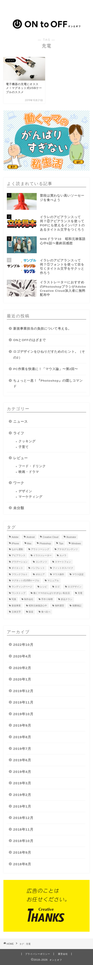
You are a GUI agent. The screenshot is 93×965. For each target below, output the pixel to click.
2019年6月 (22, 760)
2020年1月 (22, 679)
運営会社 (63, 954)
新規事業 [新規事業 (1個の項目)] (16, 605)
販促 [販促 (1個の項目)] (31, 611)
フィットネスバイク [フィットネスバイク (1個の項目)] (63, 568)
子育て (23, 447)
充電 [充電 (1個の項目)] (80, 593)
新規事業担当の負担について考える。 (42, 328)
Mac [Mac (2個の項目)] (29, 543)
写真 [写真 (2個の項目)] (14, 599)
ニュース (20, 421)
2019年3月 (22, 783)
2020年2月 (22, 668)
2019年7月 (22, 749)
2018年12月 (23, 818)
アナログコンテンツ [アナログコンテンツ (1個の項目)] (67, 549)
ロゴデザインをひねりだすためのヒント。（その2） (49, 354)
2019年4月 (22, 772)
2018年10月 (23, 841)
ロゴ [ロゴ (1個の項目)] (57, 587)
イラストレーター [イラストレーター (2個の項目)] (42, 555)
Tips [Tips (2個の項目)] (61, 543)
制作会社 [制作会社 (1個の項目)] (28, 599)
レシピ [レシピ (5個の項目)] (43, 587)
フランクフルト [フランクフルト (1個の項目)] (20, 574)
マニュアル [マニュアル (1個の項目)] (53, 580)
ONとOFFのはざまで (29, 340)
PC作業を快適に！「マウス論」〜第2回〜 (45, 369)
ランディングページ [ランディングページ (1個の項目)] (22, 587)
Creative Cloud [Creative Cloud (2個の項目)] (50, 537)
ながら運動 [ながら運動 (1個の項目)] (17, 549)
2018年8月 (22, 864)
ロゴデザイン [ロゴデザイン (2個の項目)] (74, 587)
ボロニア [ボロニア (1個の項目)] (40, 574)
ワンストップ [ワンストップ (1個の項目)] (18, 593)
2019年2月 (22, 795)
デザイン (25, 491)
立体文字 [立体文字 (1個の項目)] (16, 611)
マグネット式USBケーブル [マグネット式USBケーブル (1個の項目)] (25, 580)
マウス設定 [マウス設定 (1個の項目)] (78, 574)
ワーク (18, 483)
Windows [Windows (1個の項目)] (76, 543)
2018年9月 (22, 852)
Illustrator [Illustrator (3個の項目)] (71, 537)
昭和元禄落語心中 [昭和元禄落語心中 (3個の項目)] (38, 605)
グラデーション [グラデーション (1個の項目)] (20, 562)
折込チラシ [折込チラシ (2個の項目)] (66, 599)
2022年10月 (23, 645)
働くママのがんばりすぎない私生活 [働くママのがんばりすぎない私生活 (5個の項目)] (51, 593)
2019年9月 (22, 725)
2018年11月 (23, 829)
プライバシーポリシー (37, 954)
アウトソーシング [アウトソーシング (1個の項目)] (40, 549)
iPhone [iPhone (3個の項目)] (15, 543)
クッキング (27, 441)
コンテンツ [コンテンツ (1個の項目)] (41, 562)
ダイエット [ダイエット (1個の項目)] (17, 568)
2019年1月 (22, 806)
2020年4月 (22, 656)
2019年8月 (22, 737)
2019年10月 (23, 714)
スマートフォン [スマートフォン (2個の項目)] (63, 562)
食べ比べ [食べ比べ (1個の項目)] (45, 611)
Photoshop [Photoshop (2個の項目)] (45, 543)
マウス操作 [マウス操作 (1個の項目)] (58, 574)
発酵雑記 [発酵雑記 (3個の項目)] (76, 605)
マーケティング (30, 496)
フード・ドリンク (32, 466)
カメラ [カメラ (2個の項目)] (62, 555)
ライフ (18, 433)
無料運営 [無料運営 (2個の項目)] (59, 605)
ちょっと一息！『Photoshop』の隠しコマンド (48, 383)
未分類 (18, 508)
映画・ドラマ (28, 472)
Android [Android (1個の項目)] (30, 537)
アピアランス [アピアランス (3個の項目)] (18, 555)
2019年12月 (23, 691)
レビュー (20, 458)
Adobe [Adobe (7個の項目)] (15, 537)
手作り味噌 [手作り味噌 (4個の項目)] (47, 599)
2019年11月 (23, 702)
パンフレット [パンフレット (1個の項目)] (38, 568)
